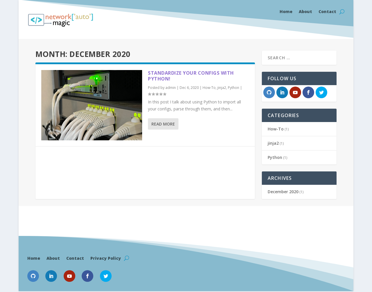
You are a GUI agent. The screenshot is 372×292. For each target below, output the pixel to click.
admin (170, 87)
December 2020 (283, 191)
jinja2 (221, 87)
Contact (327, 12)
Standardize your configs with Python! (191, 76)
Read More (163, 124)
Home (286, 12)
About (305, 12)
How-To (209, 87)
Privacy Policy (105, 257)
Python (233, 87)
